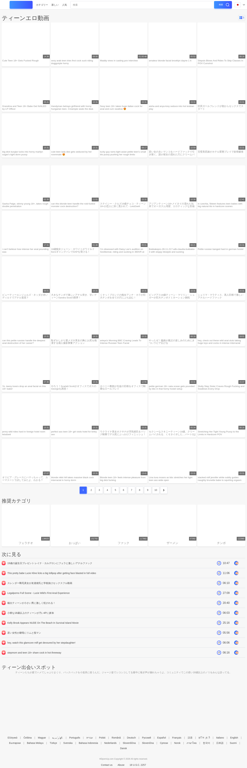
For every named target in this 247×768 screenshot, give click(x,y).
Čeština (27, 737)
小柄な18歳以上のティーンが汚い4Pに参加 (30, 617)
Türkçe (53, 743)
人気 (64, 4)
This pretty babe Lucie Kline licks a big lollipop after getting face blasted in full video (51, 577)
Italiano (220, 737)
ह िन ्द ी (204, 737)
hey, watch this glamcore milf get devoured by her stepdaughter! (41, 646)
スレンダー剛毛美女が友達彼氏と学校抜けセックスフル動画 (39, 587)
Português (74, 737)
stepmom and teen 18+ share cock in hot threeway (34, 656)
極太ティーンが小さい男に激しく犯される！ (31, 607)
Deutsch (131, 737)
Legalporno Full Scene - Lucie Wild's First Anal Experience (38, 597)
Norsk (177, 743)
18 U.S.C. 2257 (138, 765)
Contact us (107, 765)
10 (155, 493)
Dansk (123, 748)
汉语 (190, 737)
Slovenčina (148, 743)
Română (116, 737)
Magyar (42, 737)
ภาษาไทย (192, 743)
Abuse (121, 765)
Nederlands (110, 743)
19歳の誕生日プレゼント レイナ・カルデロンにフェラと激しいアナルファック (49, 567)
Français (176, 737)
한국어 (206, 743)
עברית (89, 737)
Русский (146, 737)
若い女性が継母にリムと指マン (24, 637)
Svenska (68, 743)
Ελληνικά (12, 737)
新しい (55, 4)
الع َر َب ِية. (57, 737)
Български (15, 743)
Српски (164, 743)
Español (161, 737)
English (234, 737)
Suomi (233, 743)
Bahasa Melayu (35, 743)
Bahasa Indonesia (88, 743)
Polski (102, 737)
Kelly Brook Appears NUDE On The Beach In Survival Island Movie (43, 627)
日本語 (220, 743)
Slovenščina (129, 743)
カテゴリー (42, 4)
